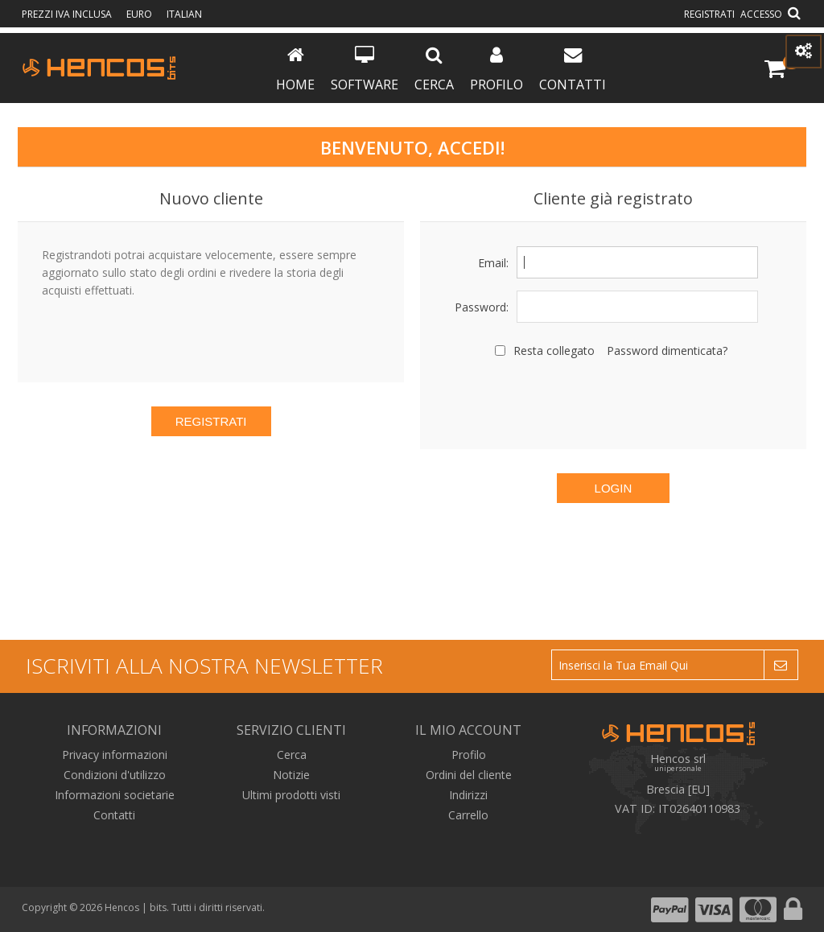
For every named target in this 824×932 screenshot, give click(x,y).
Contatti (572, 69)
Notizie (291, 774)
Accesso (761, 14)
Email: (493, 262)
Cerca (434, 69)
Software (364, 69)
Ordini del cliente (469, 774)
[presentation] (613, 401)
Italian (184, 14)
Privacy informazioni (114, 754)
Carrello (468, 815)
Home (295, 69)
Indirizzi (468, 794)
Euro (140, 14)
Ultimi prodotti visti (291, 794)
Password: (482, 307)
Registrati (709, 14)
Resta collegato (554, 350)
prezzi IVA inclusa (68, 14)
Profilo (496, 69)
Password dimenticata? (667, 350)
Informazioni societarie (115, 794)
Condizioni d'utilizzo (115, 774)
